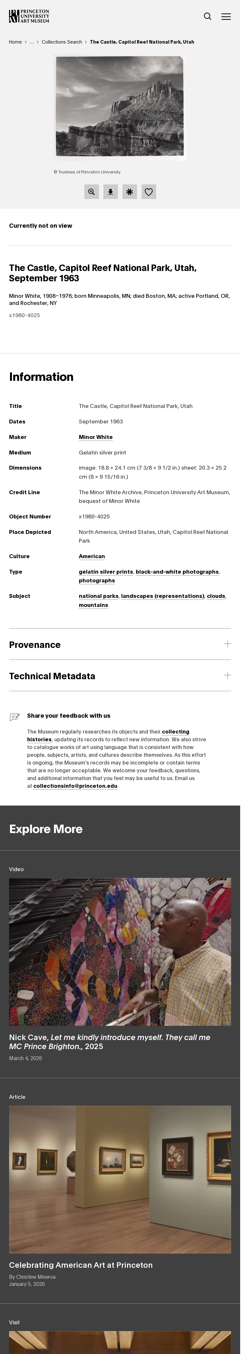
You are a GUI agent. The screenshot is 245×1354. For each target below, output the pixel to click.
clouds (216, 595)
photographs (97, 579)
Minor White (96, 436)
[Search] (208, 16)
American (92, 555)
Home (15, 41)
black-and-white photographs (177, 571)
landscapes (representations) (162, 595)
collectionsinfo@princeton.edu (75, 785)
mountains (93, 604)
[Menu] (226, 16)
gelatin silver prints (106, 571)
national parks (99, 595)
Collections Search (62, 41)
